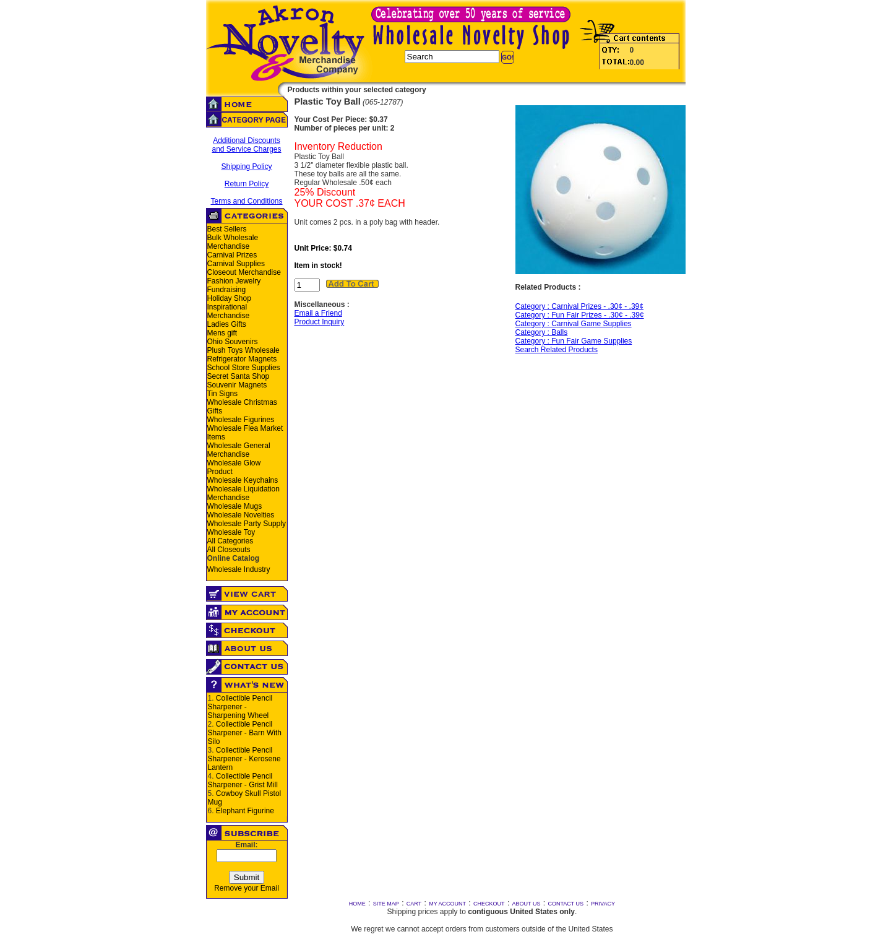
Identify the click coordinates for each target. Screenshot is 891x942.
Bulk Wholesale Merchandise (233, 242)
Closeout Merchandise (244, 272)
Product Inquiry (320, 322)
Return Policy (247, 183)
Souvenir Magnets (237, 385)
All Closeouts (229, 549)
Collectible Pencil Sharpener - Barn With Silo (245, 733)
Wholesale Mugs (234, 506)
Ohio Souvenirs (232, 341)
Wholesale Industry (238, 569)
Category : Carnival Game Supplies (573, 323)
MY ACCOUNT (447, 904)
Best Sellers (227, 229)
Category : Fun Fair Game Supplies (573, 341)
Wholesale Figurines (241, 419)
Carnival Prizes (232, 255)
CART (414, 904)
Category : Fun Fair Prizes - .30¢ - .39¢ (579, 315)
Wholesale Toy (231, 532)
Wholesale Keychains (242, 480)
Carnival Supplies (236, 263)
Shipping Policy (246, 166)
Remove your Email (246, 888)
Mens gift (222, 333)
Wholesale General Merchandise (238, 450)
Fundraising (226, 289)
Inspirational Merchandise (228, 311)
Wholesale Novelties (241, 515)
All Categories (230, 541)
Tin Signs (222, 393)
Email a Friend (318, 313)
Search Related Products (556, 349)
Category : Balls (541, 332)
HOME (357, 904)
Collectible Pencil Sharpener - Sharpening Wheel (240, 707)
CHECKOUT (489, 904)
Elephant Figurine (245, 810)
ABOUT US (526, 904)
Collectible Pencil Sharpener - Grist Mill (243, 780)
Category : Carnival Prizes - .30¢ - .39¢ (579, 306)
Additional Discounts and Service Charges (246, 144)
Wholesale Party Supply (246, 523)
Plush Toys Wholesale (243, 350)
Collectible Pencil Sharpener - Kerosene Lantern (244, 759)
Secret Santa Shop (238, 376)
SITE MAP (386, 904)
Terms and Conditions (246, 201)
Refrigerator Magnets (242, 359)
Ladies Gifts (226, 324)
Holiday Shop (229, 298)
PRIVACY (603, 904)
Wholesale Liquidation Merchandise (243, 493)
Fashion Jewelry (234, 281)
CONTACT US (565, 904)
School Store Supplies (243, 367)
